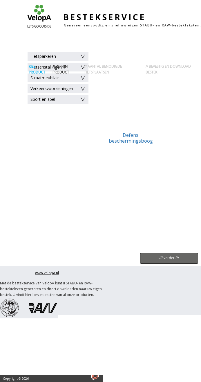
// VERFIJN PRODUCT (60, 69)
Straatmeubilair (44, 77)
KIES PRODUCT (37, 69)
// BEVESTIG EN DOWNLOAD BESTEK (168, 69)
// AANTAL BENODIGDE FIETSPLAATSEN (103, 69)
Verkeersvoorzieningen (51, 88)
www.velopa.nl (47, 272)
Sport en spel (42, 99)
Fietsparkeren (43, 56)
